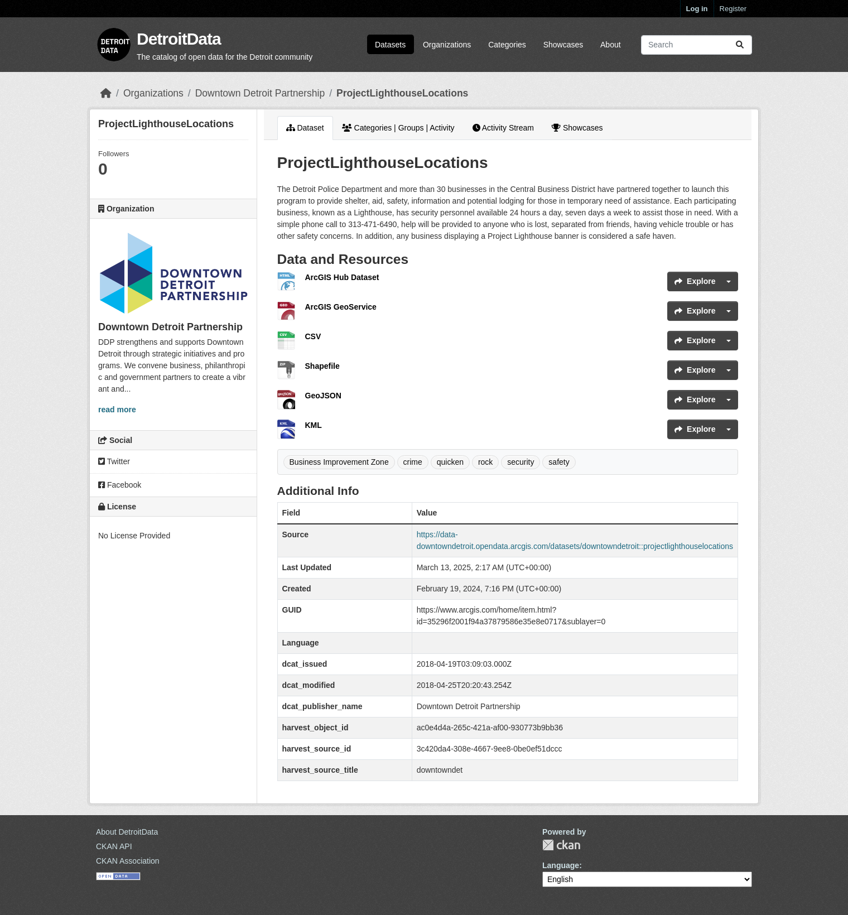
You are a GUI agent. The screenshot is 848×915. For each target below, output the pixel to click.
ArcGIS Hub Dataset (342, 277)
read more (117, 409)
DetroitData (179, 39)
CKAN (561, 845)
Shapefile (322, 366)
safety (558, 462)
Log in (697, 8)
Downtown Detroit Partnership (260, 93)
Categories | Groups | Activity (398, 127)
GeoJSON (323, 395)
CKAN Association (128, 860)
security (520, 462)
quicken (450, 462)
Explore (694, 281)
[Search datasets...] (696, 45)
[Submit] (740, 45)
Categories (507, 44)
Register (733, 8)
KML (313, 425)
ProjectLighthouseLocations (402, 93)
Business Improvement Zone (339, 462)
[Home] (106, 93)
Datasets (390, 44)
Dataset (305, 127)
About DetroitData (127, 831)
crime (412, 462)
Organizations (447, 44)
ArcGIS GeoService (341, 306)
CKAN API (114, 846)
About (610, 44)
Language (560, 865)
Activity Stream (503, 127)
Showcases (563, 44)
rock (485, 462)
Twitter (114, 461)
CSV (313, 336)
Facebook (119, 484)
